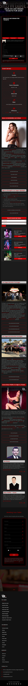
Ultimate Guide (5, 628)
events (14, 428)
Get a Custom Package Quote (14, 326)
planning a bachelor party (15, 309)
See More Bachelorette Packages (14, 376)
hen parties (9, 359)
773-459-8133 (7, 501)
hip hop (6, 157)
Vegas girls (21, 421)
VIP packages (11, 196)
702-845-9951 (7, 469)
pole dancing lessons (16, 371)
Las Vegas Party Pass (7, 162)
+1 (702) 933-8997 (6, 674)
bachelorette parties (12, 197)
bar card (20, 427)
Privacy (3, 659)
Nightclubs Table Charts (7, 617)
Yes (9, 550)
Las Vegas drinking (14, 194)
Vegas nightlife (10, 422)
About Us (4, 653)
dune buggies (9, 319)
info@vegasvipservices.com (7, 676)
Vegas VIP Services (20, 154)
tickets (23, 160)
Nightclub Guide (5, 603)
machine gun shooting (21, 418)
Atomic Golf (21, 318)
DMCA (3, 657)
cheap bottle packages (10, 426)
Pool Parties (4, 634)
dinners (15, 112)
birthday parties (18, 196)
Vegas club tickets (13, 427)
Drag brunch (23, 368)
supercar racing (6, 419)
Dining (3, 630)
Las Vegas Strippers (10, 152)
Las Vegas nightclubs (17, 166)
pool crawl (4, 426)
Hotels (3, 642)
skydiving (14, 418)
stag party (24, 313)
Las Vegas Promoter (5, 427)
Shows (3, 636)
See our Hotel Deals (14, 180)
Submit (13, 58)
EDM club (12, 157)
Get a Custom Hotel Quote (14, 183)
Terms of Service (5, 61)
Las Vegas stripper (12, 318)
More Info (20, 236)
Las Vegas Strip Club (8, 150)
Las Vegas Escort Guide (14, 438)
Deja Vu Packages (5, 38)
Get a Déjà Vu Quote (14, 174)
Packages (7, 112)
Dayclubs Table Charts (6, 619)
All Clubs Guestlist (20, 38)
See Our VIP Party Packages (14, 441)
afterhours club (5, 166)
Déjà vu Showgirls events (8, 164)
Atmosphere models (14, 421)
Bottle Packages (5, 615)
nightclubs (20, 112)
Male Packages (5, 613)
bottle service (18, 162)
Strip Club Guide (5, 607)
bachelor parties (11, 304)
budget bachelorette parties (18, 359)
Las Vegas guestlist (20, 426)
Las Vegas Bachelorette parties (12, 366)
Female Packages (5, 611)
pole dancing (14, 154)
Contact (3, 655)
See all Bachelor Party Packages (14, 323)
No (19, 550)
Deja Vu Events (13, 38)
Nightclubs (4, 632)
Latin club (19, 157)
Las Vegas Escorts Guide (14, 171)
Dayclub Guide (5, 605)
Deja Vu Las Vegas (12, 149)
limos (12, 112)
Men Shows (4, 640)
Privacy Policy (9, 61)
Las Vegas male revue (6, 369)
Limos (3, 646)
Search (4, 225)
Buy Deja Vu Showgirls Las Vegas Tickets (14, 210)
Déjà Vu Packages (14, 177)
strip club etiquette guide (15, 202)
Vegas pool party (15, 368)
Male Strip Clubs (5, 609)
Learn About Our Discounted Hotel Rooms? (8, 56)
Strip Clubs (4, 638)
